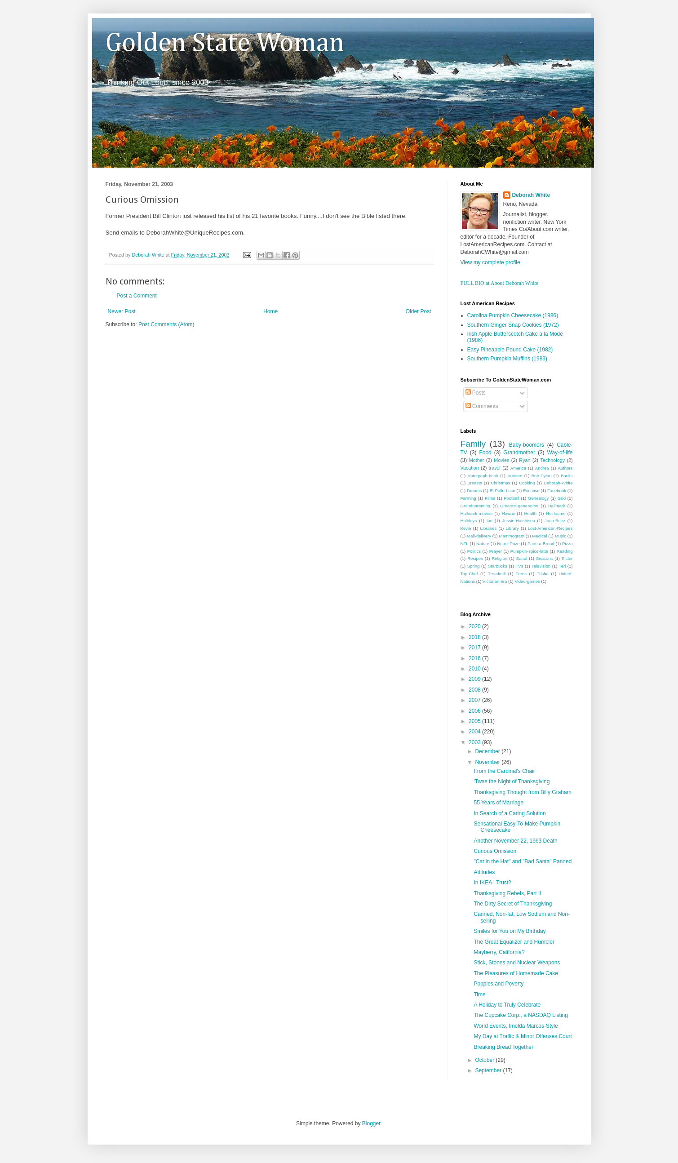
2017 (475, 647)
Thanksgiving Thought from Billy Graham (522, 792)
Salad (521, 558)
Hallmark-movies (476, 513)
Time (479, 994)
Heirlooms (555, 513)
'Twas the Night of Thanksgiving (511, 781)
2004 (475, 731)
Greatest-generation (519, 505)
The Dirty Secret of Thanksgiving (513, 904)
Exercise (531, 490)
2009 (475, 679)
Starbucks (497, 566)
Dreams (474, 490)
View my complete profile (490, 262)
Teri (562, 566)
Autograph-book (483, 475)
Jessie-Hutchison (518, 520)
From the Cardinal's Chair (504, 771)
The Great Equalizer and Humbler (514, 942)
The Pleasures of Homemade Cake (516, 973)
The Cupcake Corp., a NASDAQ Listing (520, 1015)
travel (495, 468)
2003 (475, 742)
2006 (475, 711)
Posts (475, 393)
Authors (565, 468)
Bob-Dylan (542, 475)
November (488, 762)
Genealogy (538, 498)
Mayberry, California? (499, 952)
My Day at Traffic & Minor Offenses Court (523, 1036)
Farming (468, 498)
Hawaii (508, 513)
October (485, 1060)
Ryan (524, 460)
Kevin (466, 528)
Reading (565, 551)
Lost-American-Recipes (550, 528)
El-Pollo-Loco (502, 490)
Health (530, 513)
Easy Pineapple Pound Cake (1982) (510, 349)
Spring (473, 566)
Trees (521, 573)
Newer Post (122, 311)
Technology (552, 460)
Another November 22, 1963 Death (515, 841)
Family (473, 443)
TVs (519, 566)
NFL (465, 543)
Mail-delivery (479, 535)
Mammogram (511, 535)
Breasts (474, 482)
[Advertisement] (211, 355)
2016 (475, 658)
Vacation (470, 468)
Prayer (495, 551)
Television (541, 566)
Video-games (527, 581)
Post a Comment (137, 296)
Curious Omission (495, 851)
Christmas (500, 482)
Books (567, 475)
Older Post (418, 311)
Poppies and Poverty (498, 984)
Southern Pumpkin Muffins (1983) (507, 358)
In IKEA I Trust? (492, 882)
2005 (475, 721)
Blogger (371, 1123)
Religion (500, 558)
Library (511, 528)
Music (560, 535)
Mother (476, 460)
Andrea (542, 468)
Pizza (567, 543)
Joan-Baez (555, 520)
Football (511, 498)
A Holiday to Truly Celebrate (507, 1005)
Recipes (475, 558)
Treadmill (496, 573)
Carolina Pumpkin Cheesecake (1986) (512, 315)
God (562, 498)
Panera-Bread (540, 543)
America (518, 468)
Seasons (544, 558)
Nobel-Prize (508, 543)
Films (490, 498)
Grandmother (519, 452)
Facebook (556, 490)
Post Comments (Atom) (166, 324)
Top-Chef (469, 573)
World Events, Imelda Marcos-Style (516, 1026)
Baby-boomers (526, 445)
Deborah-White (558, 482)
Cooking (527, 482)
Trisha (543, 573)
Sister (567, 558)
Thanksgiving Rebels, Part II (507, 893)
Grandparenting (476, 505)
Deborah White (531, 195)
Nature (482, 543)
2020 (475, 626)
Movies (501, 460)
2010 (475, 669)
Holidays (469, 520)
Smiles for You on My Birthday (509, 931)
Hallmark (556, 505)
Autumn (514, 475)
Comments (481, 406)
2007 (475, 700)
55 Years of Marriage (498, 802)
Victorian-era (495, 581)
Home (270, 311)
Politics (474, 551)
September (489, 1070)
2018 (475, 637)
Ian (489, 520)
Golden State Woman (225, 43)
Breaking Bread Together (503, 1047)
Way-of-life (560, 452)
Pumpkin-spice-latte (529, 551)
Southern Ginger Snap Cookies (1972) (513, 325)
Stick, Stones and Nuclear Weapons (517, 962)
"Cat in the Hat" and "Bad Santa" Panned (523, 861)
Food (485, 452)
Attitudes (484, 872)
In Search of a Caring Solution (509, 813)
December (488, 751)
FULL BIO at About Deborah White (500, 283)
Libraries (488, 528)
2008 (475, 690)
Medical (539, 535)
